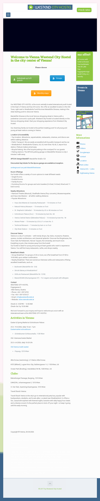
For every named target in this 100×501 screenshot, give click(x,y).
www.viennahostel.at (26, 299)
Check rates (84, 10)
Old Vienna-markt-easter (20, 347)
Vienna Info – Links (85, 169)
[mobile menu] (8, 15)
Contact (81, 157)
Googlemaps (83, 152)
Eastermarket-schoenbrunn (21, 329)
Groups (57, 78)
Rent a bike (82, 165)
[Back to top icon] (50, 483)
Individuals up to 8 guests (22, 79)
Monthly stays (41, 93)
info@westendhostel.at (25, 297)
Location (81, 161)
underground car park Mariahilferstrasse (26, 168)
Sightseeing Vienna (85, 173)
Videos (80, 148)
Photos (80, 144)
